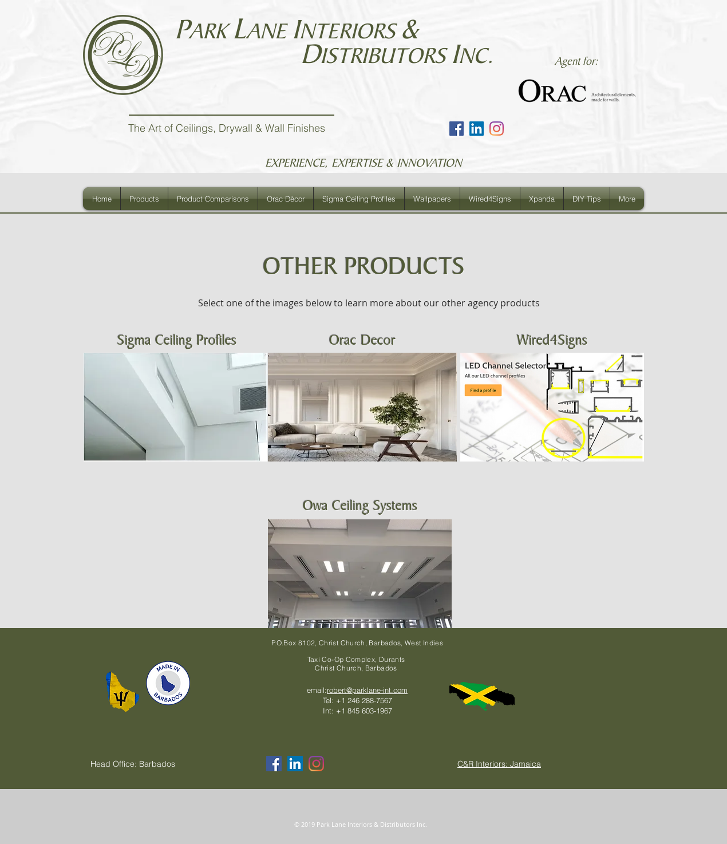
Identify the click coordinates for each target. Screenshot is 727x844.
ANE (269, 31)
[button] (144, 198)
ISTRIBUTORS (385, 56)
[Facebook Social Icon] (456, 128)
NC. (476, 56)
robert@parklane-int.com (367, 690)
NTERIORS (350, 31)
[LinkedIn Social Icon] (476, 128)
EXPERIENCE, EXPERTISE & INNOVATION (363, 163)
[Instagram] (496, 128)
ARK (210, 31)
